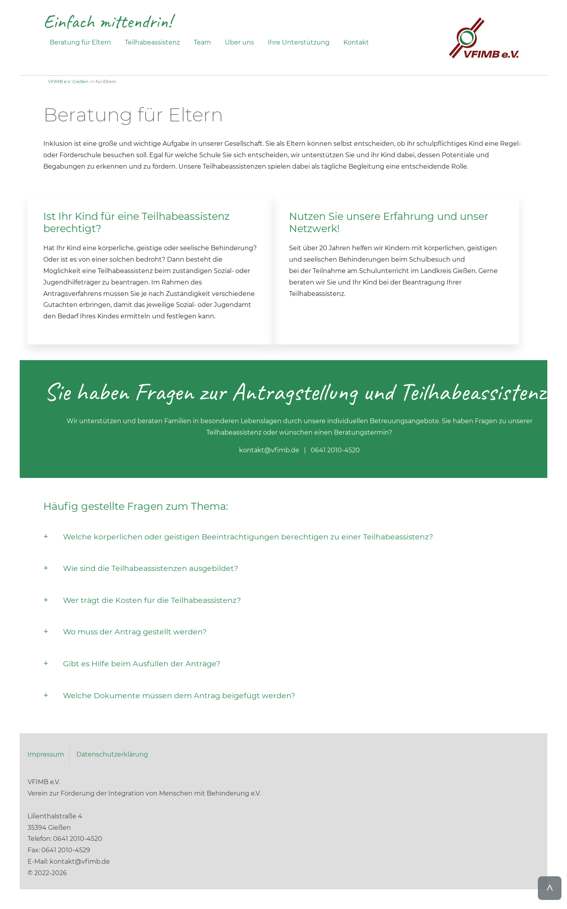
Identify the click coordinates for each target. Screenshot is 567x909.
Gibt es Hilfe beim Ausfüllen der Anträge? (141, 663)
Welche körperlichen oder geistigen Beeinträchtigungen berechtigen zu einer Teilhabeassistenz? (248, 536)
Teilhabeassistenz (152, 42)
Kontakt (356, 42)
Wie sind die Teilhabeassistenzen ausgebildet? (150, 568)
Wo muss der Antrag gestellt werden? (135, 631)
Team (202, 42)
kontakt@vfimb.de (269, 450)
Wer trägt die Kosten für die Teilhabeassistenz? (152, 600)
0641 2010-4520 (335, 450)
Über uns (239, 42)
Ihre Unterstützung (299, 42)
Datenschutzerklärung (112, 754)
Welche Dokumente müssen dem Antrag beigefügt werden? (179, 695)
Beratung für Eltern (80, 42)
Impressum (46, 754)
